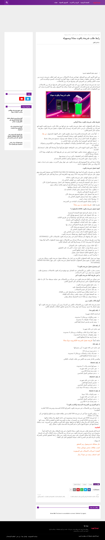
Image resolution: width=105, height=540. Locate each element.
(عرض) (84, 73)
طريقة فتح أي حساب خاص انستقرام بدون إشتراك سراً (15, 143)
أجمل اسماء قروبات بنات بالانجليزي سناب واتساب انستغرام (16, 128)
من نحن (18, 536)
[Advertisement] (52, 18)
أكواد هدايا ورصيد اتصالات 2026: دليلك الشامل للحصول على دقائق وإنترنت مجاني (14, 120)
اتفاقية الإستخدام (11, 536)
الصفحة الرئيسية (85, 2)
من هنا (44, 134)
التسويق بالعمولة (63, 2)
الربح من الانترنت (74, 2)
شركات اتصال (87, 34)
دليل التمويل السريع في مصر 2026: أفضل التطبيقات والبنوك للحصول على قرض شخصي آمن (14, 136)
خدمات (84, 484)
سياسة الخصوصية (32, 536)
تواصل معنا (24, 536)
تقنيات (55, 2)
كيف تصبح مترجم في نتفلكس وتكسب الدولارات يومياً (15, 111)
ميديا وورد (81, 536)
